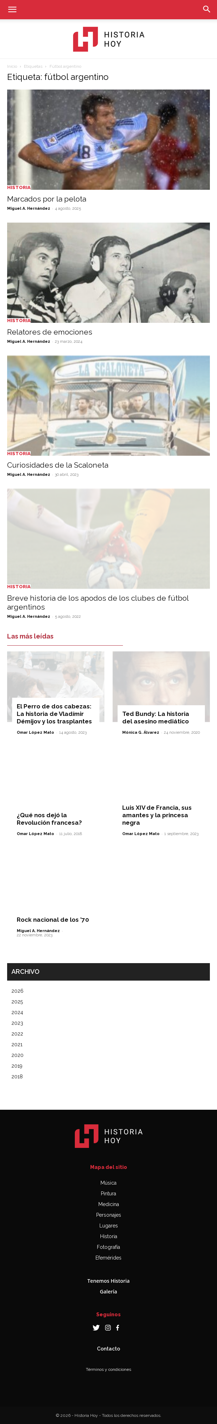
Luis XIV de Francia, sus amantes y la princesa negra (157, 815)
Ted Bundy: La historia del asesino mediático (155, 717)
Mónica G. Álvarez (140, 732)
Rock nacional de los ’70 (53, 919)
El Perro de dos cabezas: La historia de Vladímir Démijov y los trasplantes (54, 714)
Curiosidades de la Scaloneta (57, 465)
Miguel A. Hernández (28, 208)
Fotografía (108, 1247)
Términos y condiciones (108, 1369)
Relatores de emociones (49, 331)
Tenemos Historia (108, 1280)
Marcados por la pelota (46, 198)
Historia (19, 187)
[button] (12, 9)
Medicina (108, 1204)
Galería (108, 1291)
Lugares (108, 1226)
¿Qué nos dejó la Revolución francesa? (49, 819)
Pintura (108, 1193)
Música (108, 1183)
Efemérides (108, 1258)
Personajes (108, 1215)
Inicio (12, 66)
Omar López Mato (35, 732)
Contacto (108, 1349)
